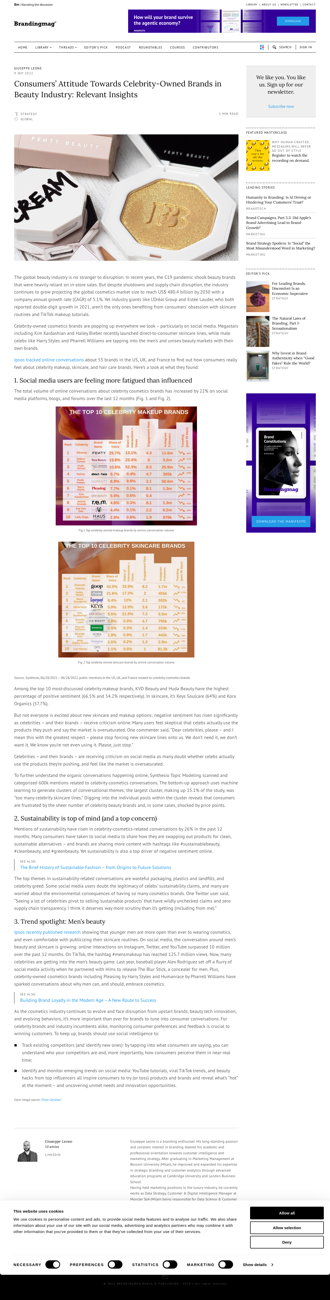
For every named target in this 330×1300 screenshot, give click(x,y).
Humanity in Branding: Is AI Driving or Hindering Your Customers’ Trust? (278, 200)
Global (27, 119)
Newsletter (289, 4)
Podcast (123, 47)
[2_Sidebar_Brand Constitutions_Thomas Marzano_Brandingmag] (281, 462)
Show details (255, 1290)
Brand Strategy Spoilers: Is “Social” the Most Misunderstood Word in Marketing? (280, 246)
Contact (309, 4)
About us (269, 4)
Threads (66, 47)
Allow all (287, 1238)
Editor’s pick (96, 47)
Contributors (205, 47)
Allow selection (287, 1253)
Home (23, 47)
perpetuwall (261, 47)
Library (252, 4)
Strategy (29, 114)
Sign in (306, 47)
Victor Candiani (51, 1099)
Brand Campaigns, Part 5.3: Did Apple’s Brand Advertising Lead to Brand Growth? (278, 222)
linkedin (53, 1155)
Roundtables (150, 47)
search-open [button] (282, 47)
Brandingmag (35, 24)
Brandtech (256, 208)
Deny (287, 1267)
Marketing (255, 234)
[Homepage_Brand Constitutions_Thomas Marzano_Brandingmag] (222, 21)
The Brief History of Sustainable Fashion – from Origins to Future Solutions (95, 867)
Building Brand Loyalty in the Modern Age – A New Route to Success (88, 1000)
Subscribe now (281, 106)
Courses (177, 47)
